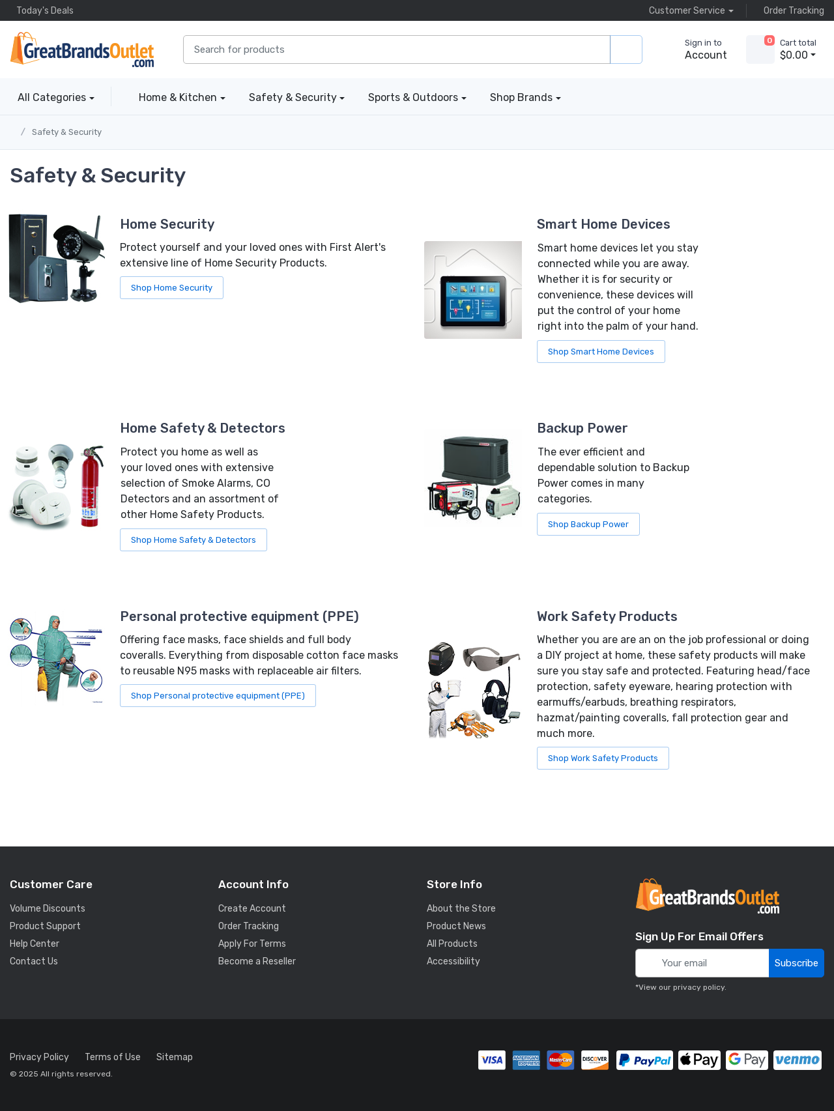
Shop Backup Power (588, 524)
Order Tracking (790, 10)
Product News (456, 926)
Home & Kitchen (178, 97)
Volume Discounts (47, 908)
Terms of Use (113, 1057)
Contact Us (34, 961)
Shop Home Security (171, 288)
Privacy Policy (39, 1057)
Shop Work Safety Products (603, 758)
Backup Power (582, 428)
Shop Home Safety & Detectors (193, 540)
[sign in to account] (697, 50)
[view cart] (760, 49)
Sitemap (174, 1057)
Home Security (167, 224)
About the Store (461, 908)
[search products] (626, 50)
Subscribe (796, 963)
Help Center (34, 943)
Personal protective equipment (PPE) (239, 616)
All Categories (48, 97)
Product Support (45, 926)
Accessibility (453, 961)
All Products (452, 943)
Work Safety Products (607, 616)
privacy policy (699, 987)
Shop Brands (521, 97)
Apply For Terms (252, 943)
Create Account (252, 908)
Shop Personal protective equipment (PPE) (218, 695)
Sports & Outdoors (413, 97)
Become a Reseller (257, 961)
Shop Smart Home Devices (601, 351)
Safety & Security (293, 97)
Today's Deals (42, 10)
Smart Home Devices (603, 224)
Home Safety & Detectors (202, 428)
